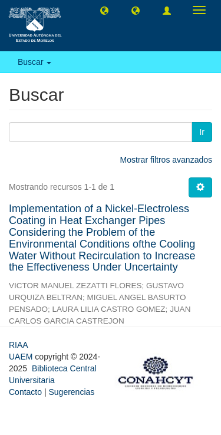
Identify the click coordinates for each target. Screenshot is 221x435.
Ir (201, 132)
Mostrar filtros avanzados (166, 159)
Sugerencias (71, 392)
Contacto (25, 392)
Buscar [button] (34, 62)
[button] (104, 10)
